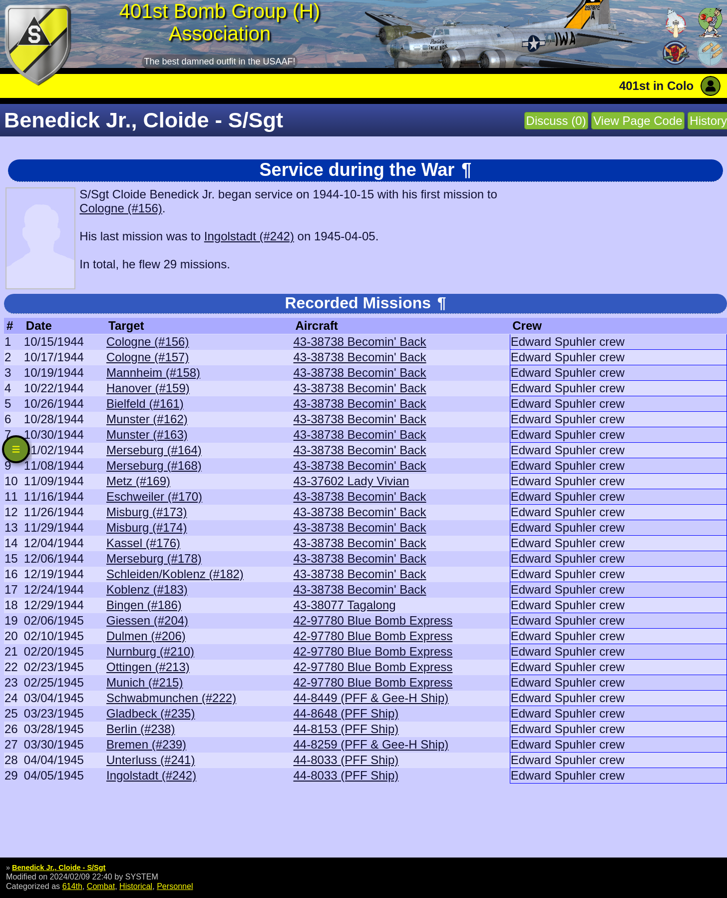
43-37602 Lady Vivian (351, 481)
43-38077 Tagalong (345, 605)
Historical (135, 886)
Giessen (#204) (147, 620)
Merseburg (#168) (154, 465)
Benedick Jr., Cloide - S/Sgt (58, 868)
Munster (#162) (147, 419)
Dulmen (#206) (146, 636)
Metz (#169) (138, 481)
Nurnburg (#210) (150, 651)
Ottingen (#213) (148, 667)
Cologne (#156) (120, 208)
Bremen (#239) (146, 744)
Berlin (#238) (140, 729)
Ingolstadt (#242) (249, 236)
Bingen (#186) (144, 605)
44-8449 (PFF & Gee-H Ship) (371, 698)
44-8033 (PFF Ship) (346, 760)
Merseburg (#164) (154, 450)
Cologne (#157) (147, 357)
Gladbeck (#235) (150, 713)
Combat (101, 886)
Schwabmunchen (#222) (171, 698)
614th (72, 886)
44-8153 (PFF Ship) (346, 729)
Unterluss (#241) (150, 760)
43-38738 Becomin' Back (360, 341)
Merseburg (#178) (154, 558)
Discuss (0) (556, 120)
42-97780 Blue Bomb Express (373, 620)
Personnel (175, 886)
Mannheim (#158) (153, 372)
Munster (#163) (147, 434)
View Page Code (637, 120)
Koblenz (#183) (147, 589)
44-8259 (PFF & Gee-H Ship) (371, 744)
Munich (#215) (144, 682)
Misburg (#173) (146, 512)
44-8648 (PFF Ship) (346, 713)
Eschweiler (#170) (154, 496)
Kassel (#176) (143, 543)
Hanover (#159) (148, 388)
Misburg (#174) (146, 527)
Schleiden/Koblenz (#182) (175, 574)
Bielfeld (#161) (145, 403)
